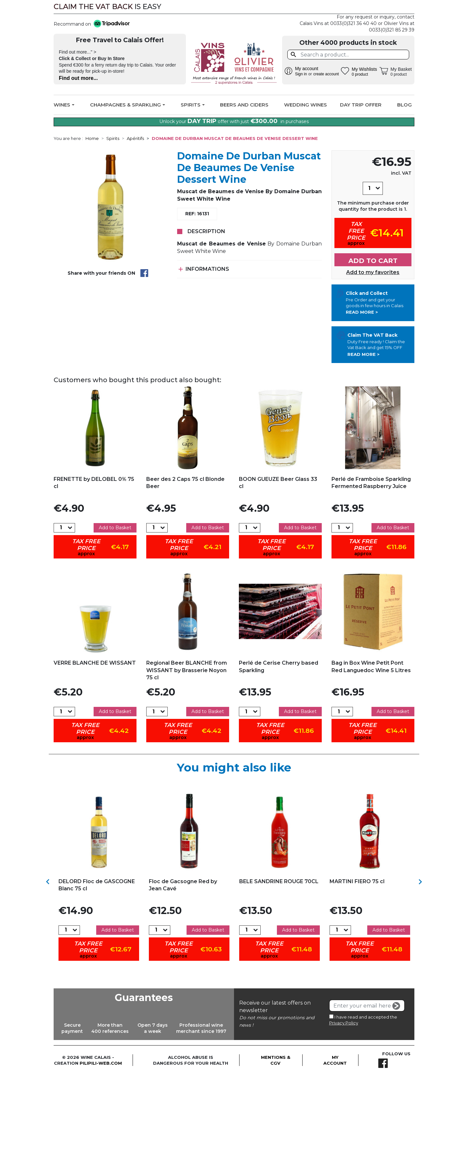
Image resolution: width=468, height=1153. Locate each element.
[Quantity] (369, 266)
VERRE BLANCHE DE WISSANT (95, 741)
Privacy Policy (343, 1101)
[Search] (348, 54)
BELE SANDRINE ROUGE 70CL (278, 960)
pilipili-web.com (101, 1141)
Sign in (301, 74)
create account (326, 74)
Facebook (405, 7)
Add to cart (372, 339)
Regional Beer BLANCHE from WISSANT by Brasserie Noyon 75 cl (186, 748)
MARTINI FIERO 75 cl (357, 960)
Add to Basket (115, 606)
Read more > (362, 390)
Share (144, 352)
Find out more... (78, 78)
